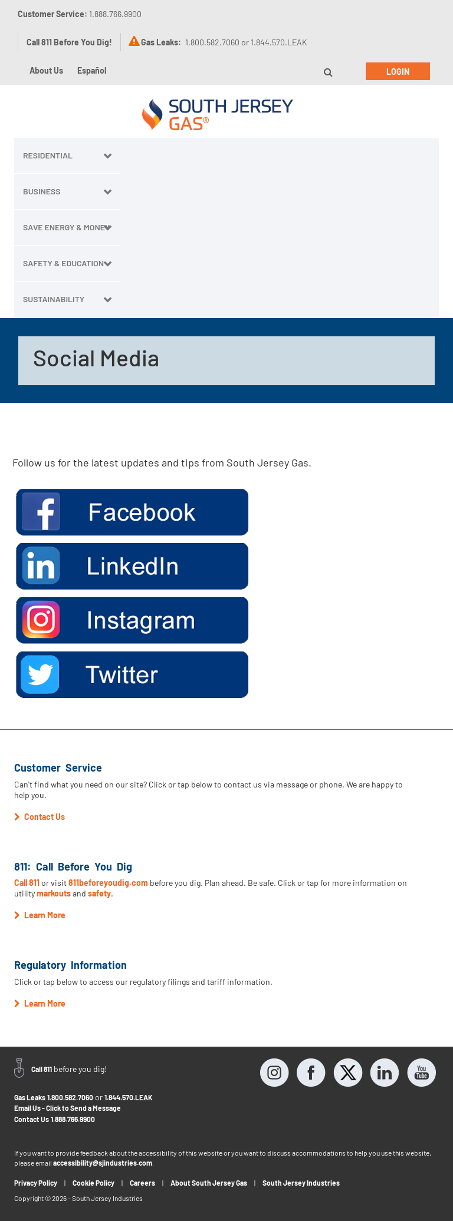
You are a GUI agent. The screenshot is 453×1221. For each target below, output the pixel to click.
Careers (142, 1183)
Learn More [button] (39, 915)
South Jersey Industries (301, 1183)
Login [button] (397, 72)
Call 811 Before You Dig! (69, 42)
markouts (54, 893)
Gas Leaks (29, 1097)
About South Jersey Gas (208, 1183)
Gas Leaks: (161, 42)
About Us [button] (46, 70)
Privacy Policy (35, 1183)
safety (99, 893)
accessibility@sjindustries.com (102, 1163)
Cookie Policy (93, 1183)
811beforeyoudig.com (108, 883)
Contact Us (31, 1119)
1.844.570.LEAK (128, 1097)
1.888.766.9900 (73, 1119)
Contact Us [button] (39, 817)
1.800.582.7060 (70, 1097)
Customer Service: (80, 14)
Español (91, 70)
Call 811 (27, 883)
